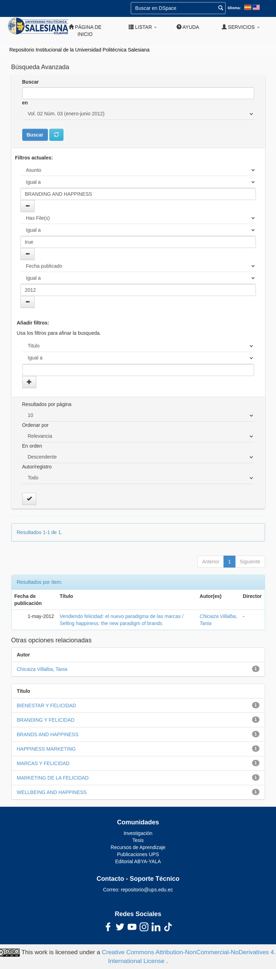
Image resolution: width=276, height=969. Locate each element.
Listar (143, 27)
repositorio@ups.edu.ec (147, 889)
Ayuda (188, 27)
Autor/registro (37, 467)
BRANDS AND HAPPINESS (48, 734)
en (25, 102)
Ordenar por (35, 425)
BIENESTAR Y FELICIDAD (46, 705)
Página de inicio (85, 30)
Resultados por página (47, 404)
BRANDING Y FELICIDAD (46, 720)
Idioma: (234, 8)
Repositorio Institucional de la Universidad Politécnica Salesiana (80, 50)
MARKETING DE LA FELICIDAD (53, 778)
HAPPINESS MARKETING (46, 749)
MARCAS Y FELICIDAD (43, 763)
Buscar (30, 82)
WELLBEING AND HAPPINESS (52, 792)
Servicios (241, 27)
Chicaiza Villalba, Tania (42, 669)
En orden (32, 446)
